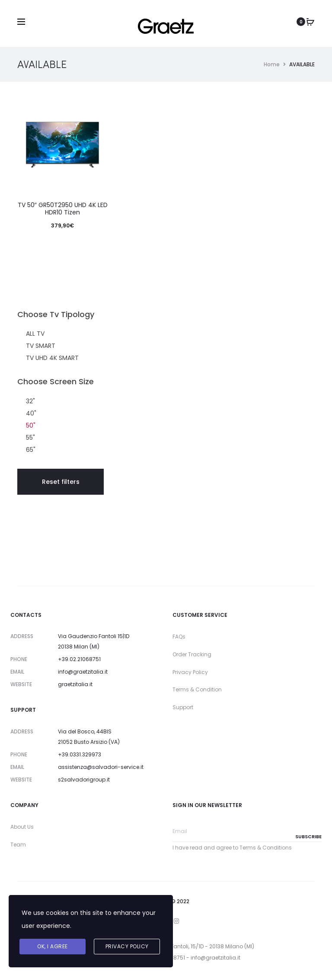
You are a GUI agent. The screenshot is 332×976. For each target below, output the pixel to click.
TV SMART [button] (40, 345)
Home (272, 64)
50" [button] (30, 425)
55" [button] (30, 437)
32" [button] (30, 401)
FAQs (178, 636)
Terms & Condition (197, 689)
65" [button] (30, 449)
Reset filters (61, 481)
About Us (22, 826)
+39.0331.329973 (79, 754)
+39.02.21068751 (79, 659)
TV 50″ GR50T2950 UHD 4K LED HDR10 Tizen (63, 209)
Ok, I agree (52, 946)
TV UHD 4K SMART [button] (52, 357)
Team (18, 844)
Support (182, 707)
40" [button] (31, 413)
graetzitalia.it (75, 684)
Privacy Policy (190, 672)
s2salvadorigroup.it (84, 779)
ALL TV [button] (35, 333)
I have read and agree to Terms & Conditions (232, 847)
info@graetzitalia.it (83, 671)
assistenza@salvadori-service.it (101, 767)
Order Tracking (191, 654)
